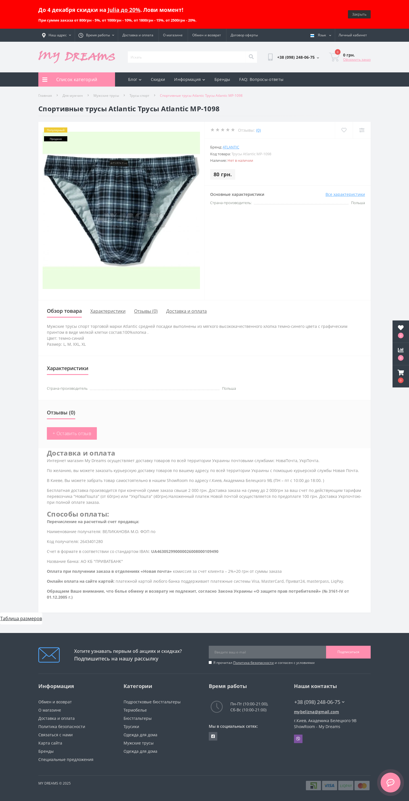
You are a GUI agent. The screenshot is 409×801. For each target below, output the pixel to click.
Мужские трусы (106, 95)
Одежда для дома (140, 734)
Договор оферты (244, 35)
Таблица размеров (21, 618)
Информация (189, 79)
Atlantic (231, 147)
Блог (135, 79)
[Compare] (362, 130)
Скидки (158, 79)
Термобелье (135, 710)
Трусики (131, 726)
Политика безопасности (253, 662)
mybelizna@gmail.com (316, 711)
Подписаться (348, 651)
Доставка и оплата (137, 35)
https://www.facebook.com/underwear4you (213, 736)
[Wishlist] (344, 130)
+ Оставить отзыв (72, 433)
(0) (258, 130)
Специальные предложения (65, 759)
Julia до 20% (124, 10)
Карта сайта (50, 743)
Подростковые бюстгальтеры (152, 701)
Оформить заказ (357, 59)
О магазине (173, 35)
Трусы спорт (139, 95)
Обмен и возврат (206, 35)
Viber (298, 739)
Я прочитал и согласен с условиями (264, 662)
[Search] (251, 57)
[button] (401, 376)
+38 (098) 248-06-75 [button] (319, 702)
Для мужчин (72, 95)
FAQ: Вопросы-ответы (261, 79)
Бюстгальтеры (138, 718)
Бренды (222, 79)
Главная (45, 95)
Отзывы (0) (146, 311)
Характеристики (108, 311)
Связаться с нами (55, 734)
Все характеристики (345, 194)
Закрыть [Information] (359, 14)
